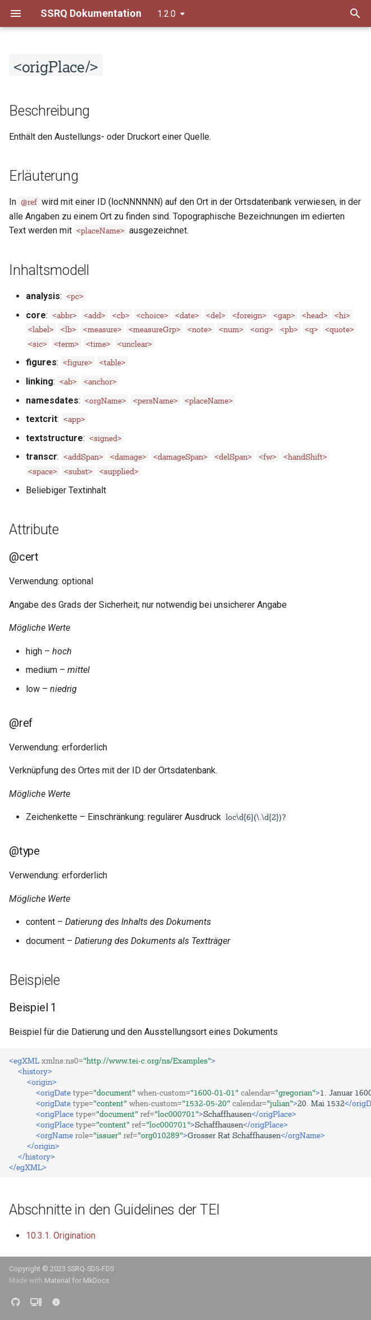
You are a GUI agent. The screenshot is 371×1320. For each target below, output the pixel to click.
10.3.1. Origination (60, 1235)
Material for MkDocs (76, 1280)
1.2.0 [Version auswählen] (166, 13)
